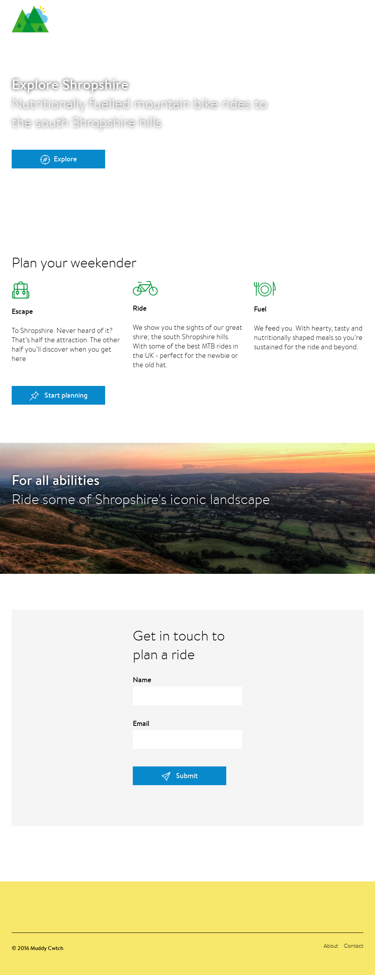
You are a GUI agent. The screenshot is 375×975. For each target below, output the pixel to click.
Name (142, 680)
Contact (356, 17)
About (323, 17)
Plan (297, 17)
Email (141, 723)
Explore (58, 159)
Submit (179, 776)
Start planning (59, 395)
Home (270, 17)
